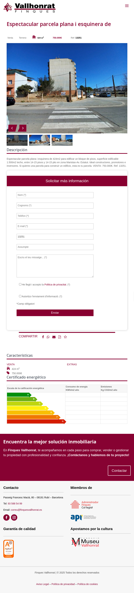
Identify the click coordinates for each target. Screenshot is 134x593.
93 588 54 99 (15, 503)
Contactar (119, 471)
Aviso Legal (42, 584)
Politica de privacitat (55, 284)
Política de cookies (87, 584)
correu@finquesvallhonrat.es (26, 509)
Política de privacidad (63, 584)
